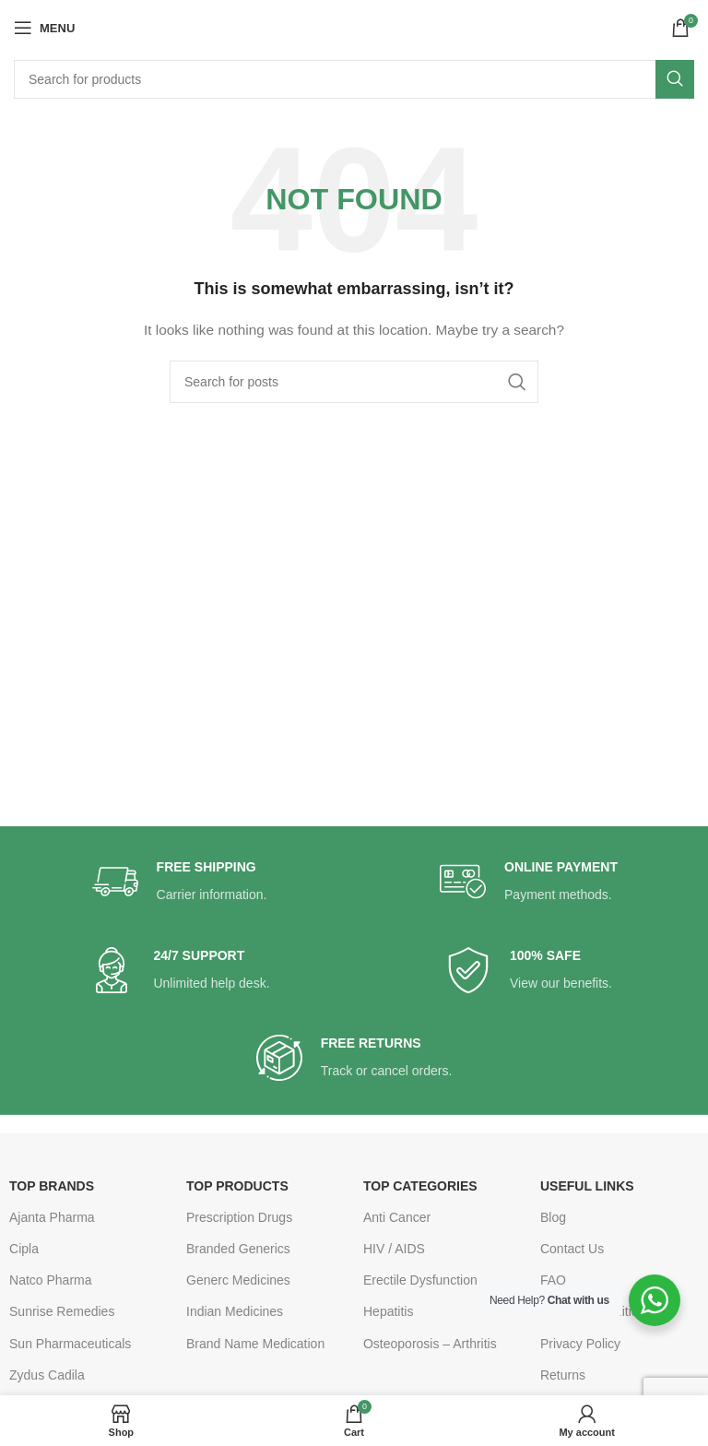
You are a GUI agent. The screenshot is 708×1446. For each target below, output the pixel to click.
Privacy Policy (580, 1343)
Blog (553, 1217)
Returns (562, 1375)
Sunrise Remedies (61, 1311)
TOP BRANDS (51, 1186)
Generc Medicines (238, 1280)
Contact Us (572, 1248)
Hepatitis (388, 1311)
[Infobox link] (179, 882)
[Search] (354, 79)
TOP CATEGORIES (420, 1186)
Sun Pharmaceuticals (70, 1343)
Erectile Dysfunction (420, 1280)
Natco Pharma (50, 1280)
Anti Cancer (397, 1217)
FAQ (553, 1280)
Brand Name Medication (255, 1343)
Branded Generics (238, 1248)
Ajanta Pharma (52, 1217)
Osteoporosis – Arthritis (430, 1343)
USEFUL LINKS (587, 1186)
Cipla (24, 1248)
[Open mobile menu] (44, 27)
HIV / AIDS (394, 1248)
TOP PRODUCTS (237, 1186)
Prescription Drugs (239, 1217)
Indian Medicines (234, 1311)
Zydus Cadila (47, 1375)
